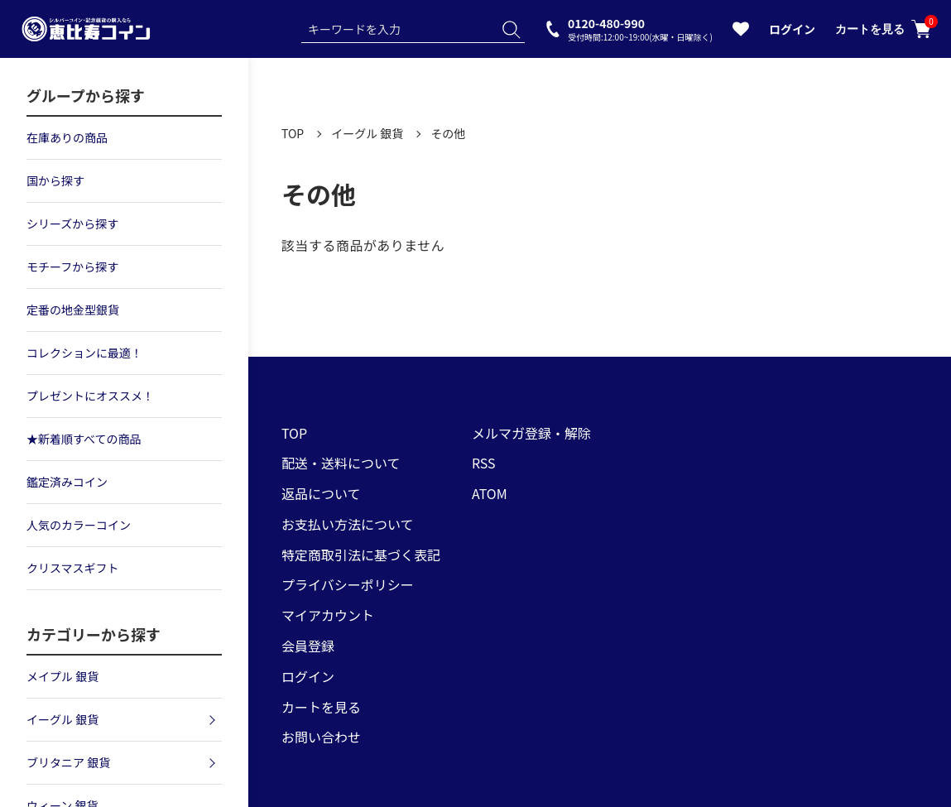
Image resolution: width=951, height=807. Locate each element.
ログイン (792, 29)
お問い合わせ (321, 737)
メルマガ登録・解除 (531, 433)
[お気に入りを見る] (740, 32)
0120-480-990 (640, 28)
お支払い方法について (347, 524)
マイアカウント (327, 615)
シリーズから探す (72, 223)
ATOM (489, 493)
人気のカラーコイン (78, 524)
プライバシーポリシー (347, 584)
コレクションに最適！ (84, 352)
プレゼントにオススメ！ (90, 395)
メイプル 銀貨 (62, 676)
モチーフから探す (72, 266)
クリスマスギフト (72, 568)
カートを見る (883, 29)
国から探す (55, 180)
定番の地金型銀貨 (72, 309)
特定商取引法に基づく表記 (360, 554)
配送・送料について (341, 463)
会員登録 (307, 646)
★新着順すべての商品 (83, 438)
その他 (447, 133)
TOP (292, 133)
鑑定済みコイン (67, 481)
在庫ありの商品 (67, 137)
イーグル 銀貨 (367, 133)
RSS (484, 463)
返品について (321, 493)
